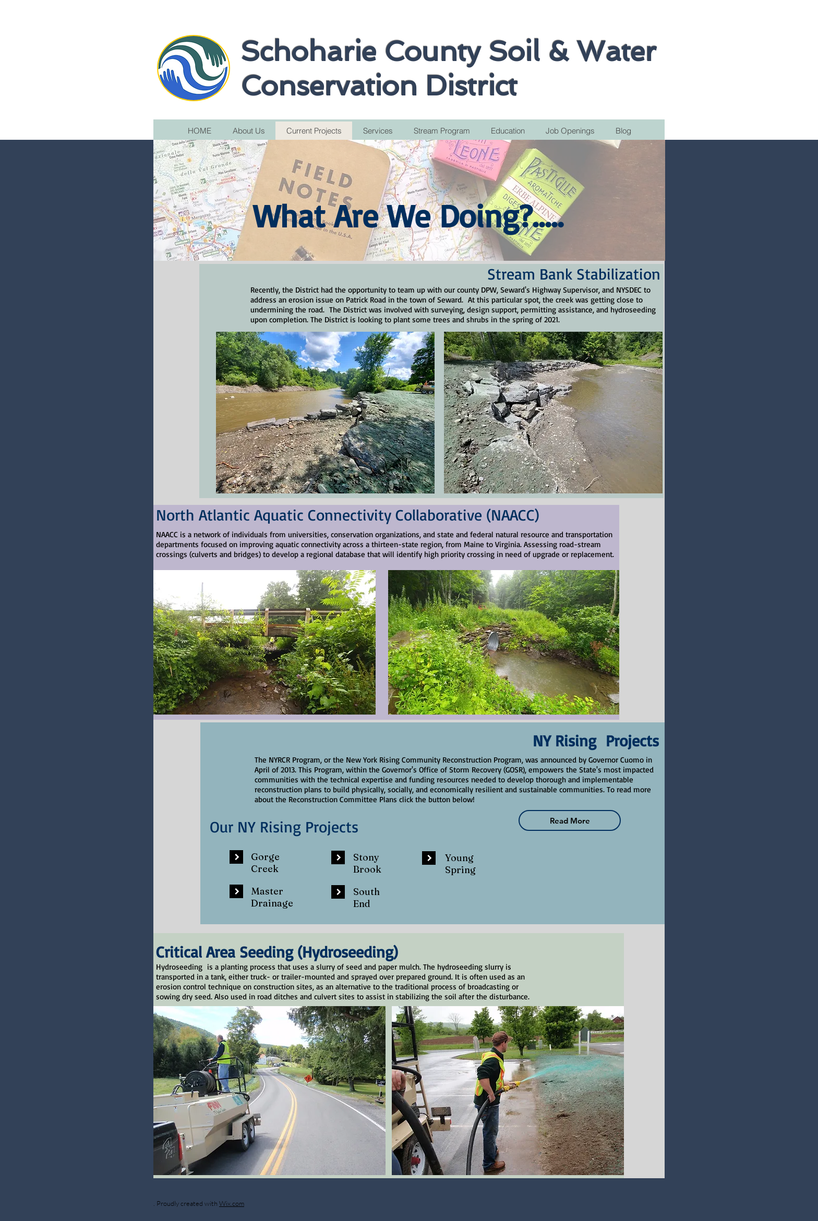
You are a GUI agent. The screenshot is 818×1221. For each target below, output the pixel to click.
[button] (236, 857)
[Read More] (570, 820)
